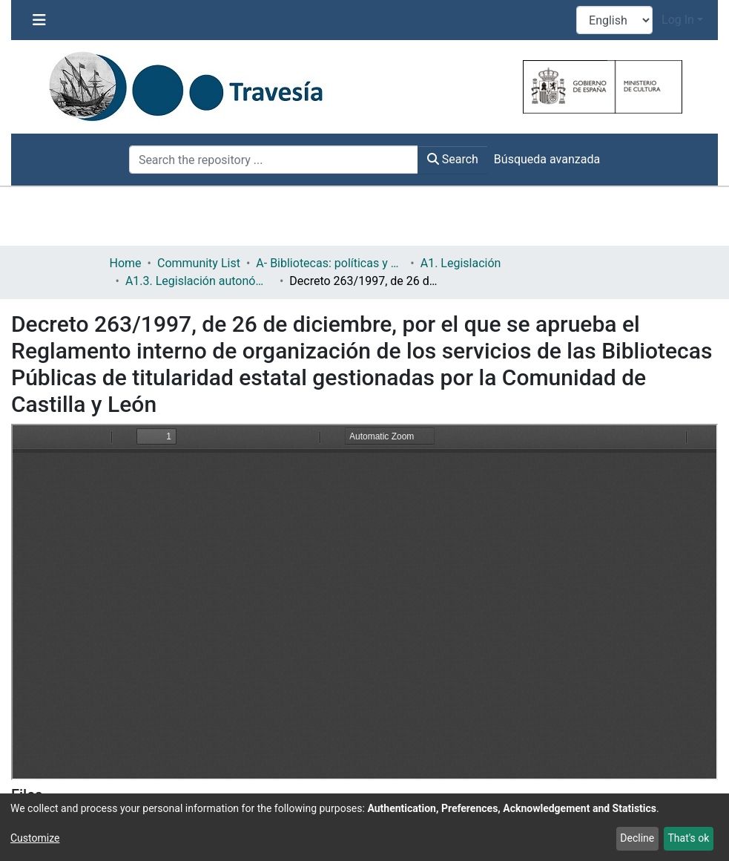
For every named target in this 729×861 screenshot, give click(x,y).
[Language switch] (614, 20)
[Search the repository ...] (273, 159)
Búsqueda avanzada (547, 159)
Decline (637, 838)
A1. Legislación (460, 263)
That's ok (688, 838)
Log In (678, 20)
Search (452, 159)
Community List (198, 263)
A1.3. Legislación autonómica (199, 281)
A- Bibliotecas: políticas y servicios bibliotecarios (330, 263)
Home (126, 263)
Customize (34, 838)
